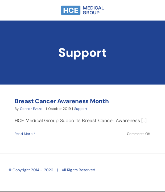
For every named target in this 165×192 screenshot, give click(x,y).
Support (80, 108)
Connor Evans (31, 108)
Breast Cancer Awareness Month (62, 101)
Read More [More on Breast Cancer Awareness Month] (23, 133)
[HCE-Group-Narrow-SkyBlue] (82, 8)
